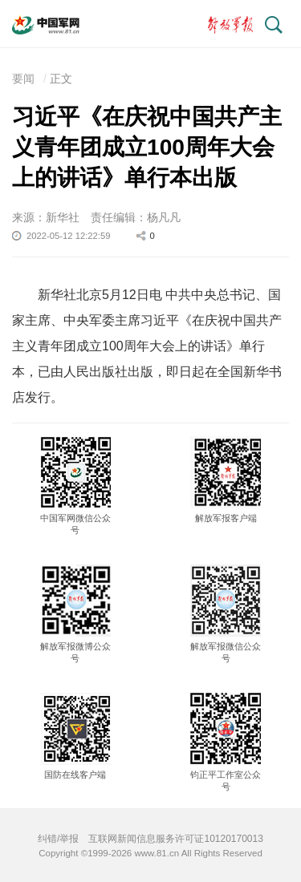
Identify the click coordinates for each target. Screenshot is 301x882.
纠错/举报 (58, 838)
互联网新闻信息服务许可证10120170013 (175, 838)
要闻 (23, 78)
